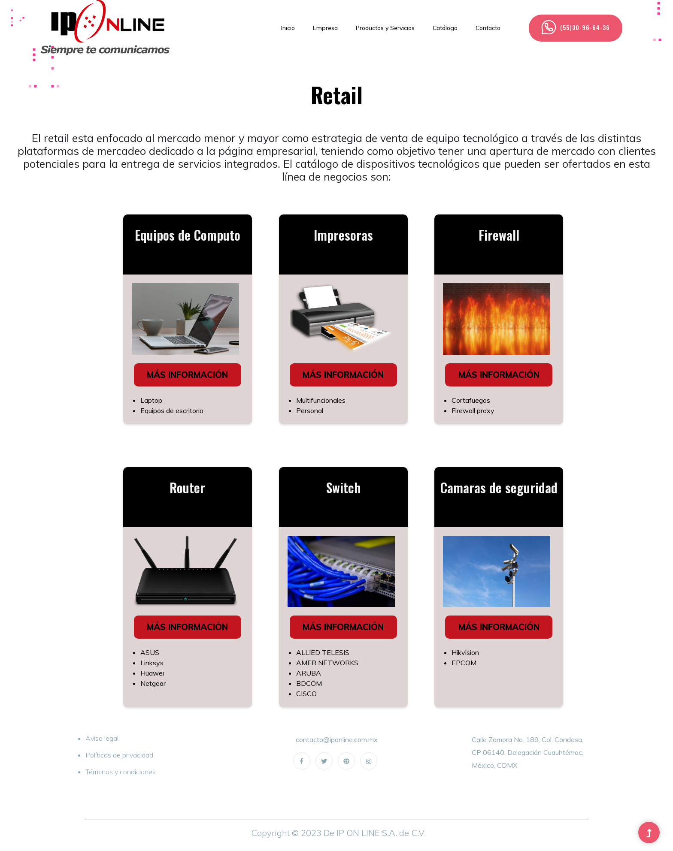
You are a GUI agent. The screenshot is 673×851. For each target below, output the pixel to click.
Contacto (488, 28)
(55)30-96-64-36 (575, 27)
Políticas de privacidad (119, 755)
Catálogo (445, 28)
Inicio (288, 28)
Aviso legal (101, 738)
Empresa (325, 28)
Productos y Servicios (385, 28)
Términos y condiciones (120, 771)
